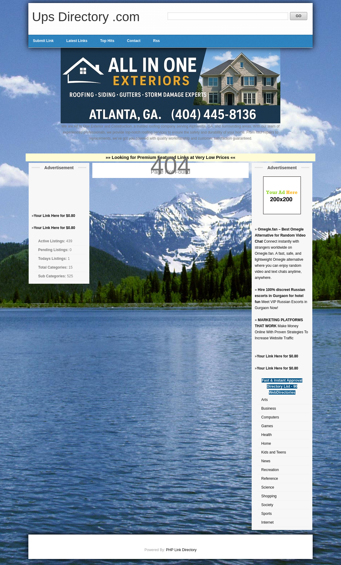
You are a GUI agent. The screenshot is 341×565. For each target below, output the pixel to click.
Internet (267, 522)
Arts (264, 400)
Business (268, 408)
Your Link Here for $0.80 (54, 216)
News (265, 461)
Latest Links (77, 41)
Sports (266, 514)
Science (267, 487)
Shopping (269, 496)
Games (267, 426)
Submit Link (43, 41)
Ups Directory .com (86, 17)
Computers (270, 417)
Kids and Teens (273, 452)
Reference (269, 478)
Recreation (270, 470)
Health (266, 435)
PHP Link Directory (181, 550)
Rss (156, 41)
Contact (134, 41)
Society (267, 505)
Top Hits (107, 41)
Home (266, 443)
